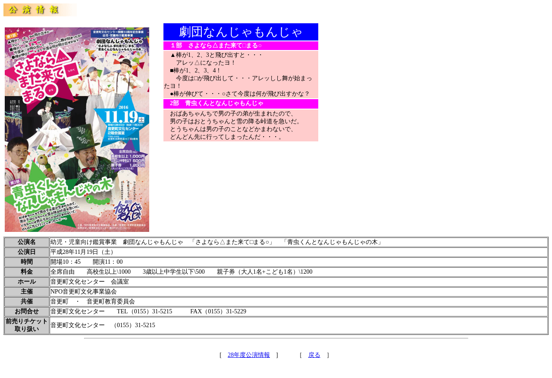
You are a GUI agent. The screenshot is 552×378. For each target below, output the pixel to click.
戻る (314, 355)
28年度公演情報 (249, 355)
